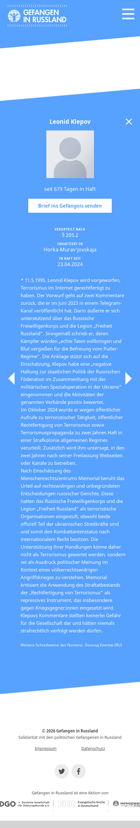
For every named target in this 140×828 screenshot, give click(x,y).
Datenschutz (93, 748)
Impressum (46, 748)
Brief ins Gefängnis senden (70, 205)
